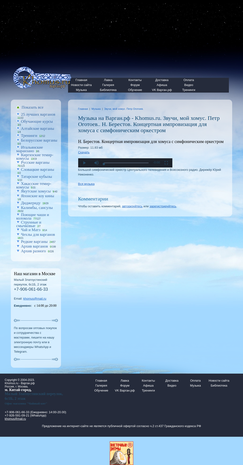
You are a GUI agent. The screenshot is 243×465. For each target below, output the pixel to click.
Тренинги (188, 90)
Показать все (33, 107)
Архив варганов (34, 246)
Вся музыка (86, 184)
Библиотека (108, 90)
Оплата (188, 80)
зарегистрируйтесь (163, 206)
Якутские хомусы (36, 191)
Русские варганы (35, 162)
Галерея (108, 85)
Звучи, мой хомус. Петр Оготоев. (123, 108)
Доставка (162, 80)
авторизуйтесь (132, 206)
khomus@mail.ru (34, 298)
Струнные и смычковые (28, 224)
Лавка (108, 80)
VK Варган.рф (162, 90)
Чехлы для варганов (38, 234)
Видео (188, 85)
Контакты (135, 80)
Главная (83, 108)
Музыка (81, 90)
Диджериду (30, 203)
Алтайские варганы (37, 128)
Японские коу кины (37, 196)
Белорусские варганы (39, 140)
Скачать (84, 152)
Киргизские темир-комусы (34, 157)
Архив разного (33, 251)
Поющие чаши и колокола (32, 216)
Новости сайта (219, 380)
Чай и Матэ (30, 230)
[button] (96, 162)
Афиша (162, 85)
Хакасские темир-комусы (33, 185)
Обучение (135, 90)
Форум (135, 85)
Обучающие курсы (37, 121)
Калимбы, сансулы (37, 207)
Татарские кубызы (36, 176)
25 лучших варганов (38, 114)
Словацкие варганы (37, 169)
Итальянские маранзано (29, 149)
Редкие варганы (34, 241)
